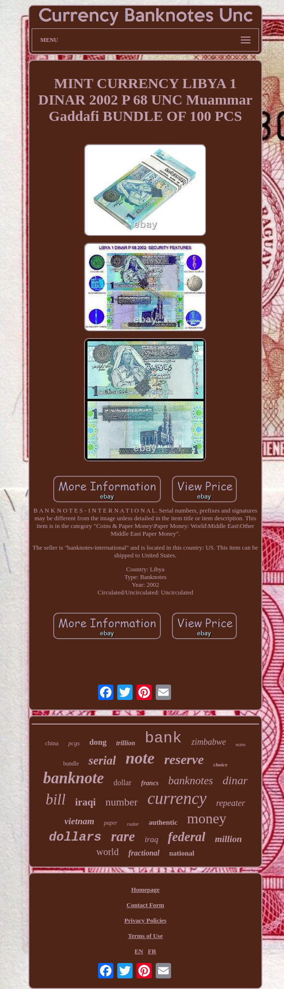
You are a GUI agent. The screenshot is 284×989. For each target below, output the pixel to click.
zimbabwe (208, 742)
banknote (73, 778)
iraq (151, 839)
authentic (162, 822)
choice (220, 764)
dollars (75, 837)
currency (177, 798)
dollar (122, 782)
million (228, 839)
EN (139, 951)
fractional (144, 853)
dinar (234, 780)
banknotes (190, 781)
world (107, 851)
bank (163, 738)
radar (133, 824)
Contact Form (145, 905)
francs (150, 783)
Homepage (145, 889)
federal (186, 837)
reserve (184, 759)
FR (152, 951)
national (182, 853)
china (52, 743)
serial (102, 760)
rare (123, 836)
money (206, 818)
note (139, 758)
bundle (71, 763)
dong (98, 742)
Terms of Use (145, 935)
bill (55, 799)
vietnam (79, 821)
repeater (230, 803)
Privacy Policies (145, 920)
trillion (126, 743)
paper (110, 822)
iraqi (85, 802)
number (121, 802)
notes (240, 744)
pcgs (74, 743)
